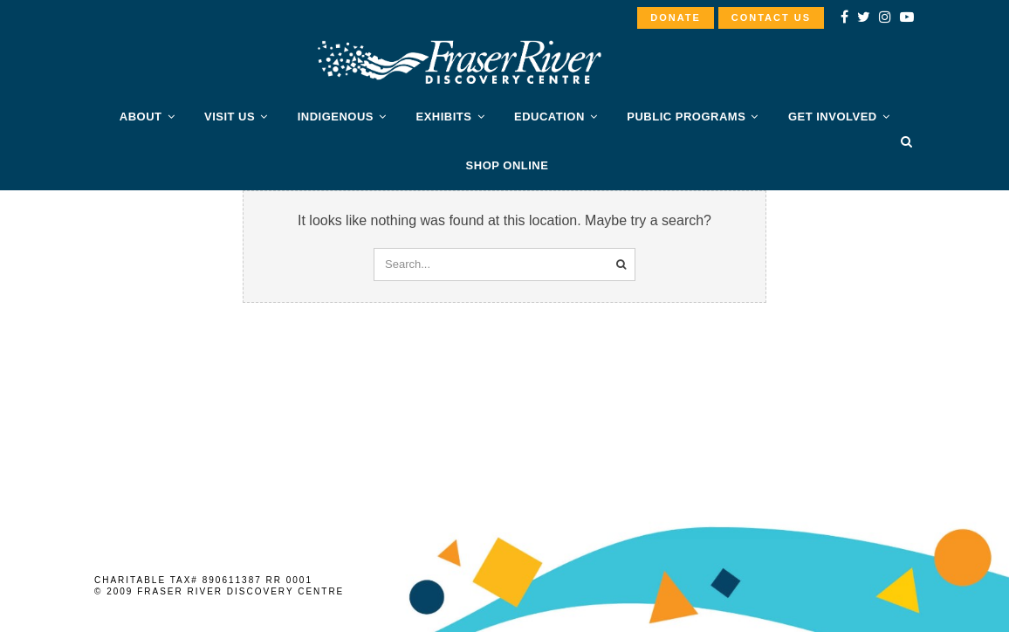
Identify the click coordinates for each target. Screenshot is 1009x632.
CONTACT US (771, 17)
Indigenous (336, 116)
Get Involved (832, 116)
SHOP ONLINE (507, 165)
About (141, 116)
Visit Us (229, 116)
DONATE (675, 17)
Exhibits (444, 116)
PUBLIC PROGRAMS (686, 116)
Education (549, 116)
